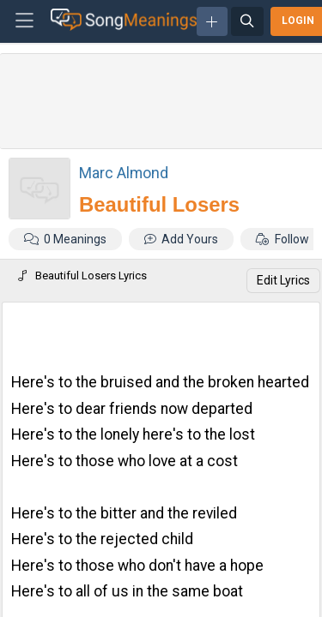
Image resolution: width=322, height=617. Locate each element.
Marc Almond (123, 173)
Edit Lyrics (283, 280)
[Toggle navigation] (24, 21)
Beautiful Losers (159, 204)
